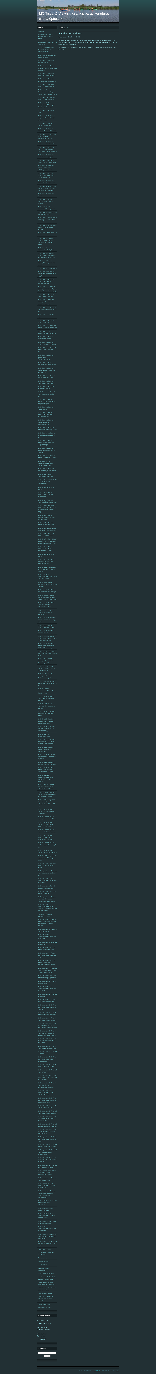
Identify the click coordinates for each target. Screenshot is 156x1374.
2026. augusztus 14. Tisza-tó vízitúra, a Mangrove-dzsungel (47, 1019)
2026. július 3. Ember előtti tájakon (46, 488)
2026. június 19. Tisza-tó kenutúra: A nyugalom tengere (47, 363)
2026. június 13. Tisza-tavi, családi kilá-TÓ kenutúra (46, 295)
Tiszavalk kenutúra (43, 1261)
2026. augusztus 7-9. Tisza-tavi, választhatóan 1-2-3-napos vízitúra (47, 955)
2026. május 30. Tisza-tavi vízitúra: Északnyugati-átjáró (46, 182)
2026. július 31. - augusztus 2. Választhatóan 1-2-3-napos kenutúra (47, 858)
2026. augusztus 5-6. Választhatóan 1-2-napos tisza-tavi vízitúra (47, 937)
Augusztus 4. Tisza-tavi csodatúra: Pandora (45, 915)
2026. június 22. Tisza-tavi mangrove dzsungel (46, 387)
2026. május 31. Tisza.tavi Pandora (46, 195)
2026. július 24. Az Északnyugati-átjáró (44, 735)
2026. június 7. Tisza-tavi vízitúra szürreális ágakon (46, 249)
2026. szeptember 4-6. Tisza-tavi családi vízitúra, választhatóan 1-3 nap (47, 1172)
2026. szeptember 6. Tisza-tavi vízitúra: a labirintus (47, 1179)
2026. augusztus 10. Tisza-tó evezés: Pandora (47, 982)
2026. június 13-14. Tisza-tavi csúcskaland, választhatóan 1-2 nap (47, 309)
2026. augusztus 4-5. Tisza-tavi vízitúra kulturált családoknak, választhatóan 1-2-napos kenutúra (47, 923)
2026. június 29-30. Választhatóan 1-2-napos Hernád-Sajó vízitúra (45, 463)
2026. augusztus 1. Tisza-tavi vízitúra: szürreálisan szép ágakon (47, 865)
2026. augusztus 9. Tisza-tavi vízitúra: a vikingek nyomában (47, 977)
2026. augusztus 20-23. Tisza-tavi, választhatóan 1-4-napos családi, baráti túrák (47, 1100)
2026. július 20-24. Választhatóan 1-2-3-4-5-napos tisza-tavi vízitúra (47, 691)
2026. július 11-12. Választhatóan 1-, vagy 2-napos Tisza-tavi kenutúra (47, 576)
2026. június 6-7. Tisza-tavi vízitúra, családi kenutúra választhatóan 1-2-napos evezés (46, 241)
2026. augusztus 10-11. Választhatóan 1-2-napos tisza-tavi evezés (47, 989)
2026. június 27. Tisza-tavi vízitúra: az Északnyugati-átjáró (47, 428)
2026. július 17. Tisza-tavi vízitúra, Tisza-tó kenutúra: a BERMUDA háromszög (46, 646)
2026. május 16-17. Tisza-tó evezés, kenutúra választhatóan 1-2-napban (47, 68)
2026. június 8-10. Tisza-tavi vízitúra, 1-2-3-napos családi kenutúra (46, 263)
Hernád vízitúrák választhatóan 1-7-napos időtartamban (47, 1278)
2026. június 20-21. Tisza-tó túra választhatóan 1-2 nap (46, 376)
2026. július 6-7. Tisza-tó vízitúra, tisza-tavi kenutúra (46, 523)
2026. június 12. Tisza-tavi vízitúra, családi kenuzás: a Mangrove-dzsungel (46, 302)
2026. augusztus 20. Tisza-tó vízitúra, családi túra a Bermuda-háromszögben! (47, 1085)
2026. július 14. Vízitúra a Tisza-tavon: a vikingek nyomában (46, 612)
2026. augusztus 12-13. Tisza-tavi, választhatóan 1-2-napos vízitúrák (47, 1007)
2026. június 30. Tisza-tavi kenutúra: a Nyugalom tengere (47, 470)
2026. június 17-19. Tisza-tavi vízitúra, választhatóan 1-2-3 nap (47, 349)
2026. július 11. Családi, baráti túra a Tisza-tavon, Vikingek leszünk (47, 569)
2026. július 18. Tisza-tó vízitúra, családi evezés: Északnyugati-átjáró (45, 661)
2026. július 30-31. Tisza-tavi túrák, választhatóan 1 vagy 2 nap (47, 845)
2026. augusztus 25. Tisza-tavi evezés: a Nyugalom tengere (47, 1145)
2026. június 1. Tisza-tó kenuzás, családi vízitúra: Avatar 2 (45, 201)
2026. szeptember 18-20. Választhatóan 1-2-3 (45, 1209)
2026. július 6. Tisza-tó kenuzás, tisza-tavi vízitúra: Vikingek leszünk (46, 517)
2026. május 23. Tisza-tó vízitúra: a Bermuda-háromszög (47, 130)
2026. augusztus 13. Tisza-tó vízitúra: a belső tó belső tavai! (47, 1013)
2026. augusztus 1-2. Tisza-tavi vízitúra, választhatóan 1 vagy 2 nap (47, 873)
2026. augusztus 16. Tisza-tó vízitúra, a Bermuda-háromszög (47, 1047)
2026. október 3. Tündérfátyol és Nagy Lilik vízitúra (47, 1222)
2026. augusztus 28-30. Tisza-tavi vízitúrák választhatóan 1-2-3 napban (47, 1159)
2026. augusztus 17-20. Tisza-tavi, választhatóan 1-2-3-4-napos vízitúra (47, 1059)
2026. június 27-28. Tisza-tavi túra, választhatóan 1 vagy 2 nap (47, 435)
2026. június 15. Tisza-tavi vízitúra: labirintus (46, 321)
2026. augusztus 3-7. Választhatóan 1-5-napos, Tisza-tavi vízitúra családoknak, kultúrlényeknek (47, 908)
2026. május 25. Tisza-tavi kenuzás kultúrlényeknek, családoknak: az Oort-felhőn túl (47, 149)
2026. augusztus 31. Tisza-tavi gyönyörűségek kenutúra (47, 1166)
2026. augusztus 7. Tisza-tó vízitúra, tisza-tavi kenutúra (46, 948)
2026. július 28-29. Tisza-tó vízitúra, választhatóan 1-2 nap (47, 818)
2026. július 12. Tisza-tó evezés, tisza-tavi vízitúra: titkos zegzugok (47, 584)
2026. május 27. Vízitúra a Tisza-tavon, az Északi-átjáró (47, 161)
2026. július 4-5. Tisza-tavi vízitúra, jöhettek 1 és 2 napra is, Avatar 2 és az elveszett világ (47, 509)
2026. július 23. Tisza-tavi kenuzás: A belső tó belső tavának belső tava (46, 721)
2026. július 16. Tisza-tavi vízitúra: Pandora (46, 632)
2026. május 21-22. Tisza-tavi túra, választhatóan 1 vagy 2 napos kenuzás (47, 118)
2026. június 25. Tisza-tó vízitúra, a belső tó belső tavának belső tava (45, 414)
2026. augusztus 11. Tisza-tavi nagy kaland (47, 995)
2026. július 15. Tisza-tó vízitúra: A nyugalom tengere (46, 626)
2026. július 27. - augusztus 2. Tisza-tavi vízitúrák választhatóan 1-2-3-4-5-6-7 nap (47, 803)
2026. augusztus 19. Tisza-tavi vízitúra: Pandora (47, 1071)
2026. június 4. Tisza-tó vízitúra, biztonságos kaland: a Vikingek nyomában (47, 220)
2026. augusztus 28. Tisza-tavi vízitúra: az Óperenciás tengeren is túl (47, 1152)
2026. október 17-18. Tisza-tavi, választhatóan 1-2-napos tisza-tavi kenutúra (47, 1236)
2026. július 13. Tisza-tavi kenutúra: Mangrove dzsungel (47, 590)
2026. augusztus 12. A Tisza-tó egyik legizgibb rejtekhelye (47, 1000)
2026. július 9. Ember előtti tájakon (46, 555)
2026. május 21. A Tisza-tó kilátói (46, 111)
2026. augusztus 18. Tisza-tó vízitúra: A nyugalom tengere (47, 1065)
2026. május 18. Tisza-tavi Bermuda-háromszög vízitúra (47, 80)
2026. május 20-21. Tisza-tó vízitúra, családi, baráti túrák (46, 98)
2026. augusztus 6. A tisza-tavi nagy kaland (47, 943)
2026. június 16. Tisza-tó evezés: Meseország (45, 337)
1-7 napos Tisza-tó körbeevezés (43, 1269)
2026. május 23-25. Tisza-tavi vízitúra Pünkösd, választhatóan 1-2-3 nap (47, 136)
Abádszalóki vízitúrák (44, 1249)
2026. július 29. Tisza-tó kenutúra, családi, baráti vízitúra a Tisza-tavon (45, 824)
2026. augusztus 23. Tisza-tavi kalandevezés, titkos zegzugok (47, 1125)
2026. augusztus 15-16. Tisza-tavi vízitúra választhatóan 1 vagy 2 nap (47, 1040)
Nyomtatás (97, 1371)
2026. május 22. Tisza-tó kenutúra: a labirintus (45, 124)
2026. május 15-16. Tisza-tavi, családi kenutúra (47, 56)
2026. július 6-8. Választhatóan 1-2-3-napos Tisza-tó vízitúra (47, 529)
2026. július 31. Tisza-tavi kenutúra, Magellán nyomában (47, 851)
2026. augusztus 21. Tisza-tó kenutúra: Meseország (47, 1106)
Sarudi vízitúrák (42, 1265)
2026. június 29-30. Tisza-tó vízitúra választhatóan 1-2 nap (47, 457)
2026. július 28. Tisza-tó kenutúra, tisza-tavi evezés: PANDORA (46, 811)
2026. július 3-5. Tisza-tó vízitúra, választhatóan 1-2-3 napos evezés (46, 494)
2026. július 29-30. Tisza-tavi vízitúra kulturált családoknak (47, 831)
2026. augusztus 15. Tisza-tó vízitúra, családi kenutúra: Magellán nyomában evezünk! (47, 1033)
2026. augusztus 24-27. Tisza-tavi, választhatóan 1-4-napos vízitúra (47, 1139)
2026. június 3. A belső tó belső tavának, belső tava (47, 213)
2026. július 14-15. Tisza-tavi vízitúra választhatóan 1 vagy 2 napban (47, 620)
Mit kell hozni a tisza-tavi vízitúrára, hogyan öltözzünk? (47, 1283)
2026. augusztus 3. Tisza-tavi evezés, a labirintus (47, 892)
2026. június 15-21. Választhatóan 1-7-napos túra (47, 332)
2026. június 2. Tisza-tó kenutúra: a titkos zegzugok (46, 208)
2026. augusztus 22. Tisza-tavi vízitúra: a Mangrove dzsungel (47, 1112)
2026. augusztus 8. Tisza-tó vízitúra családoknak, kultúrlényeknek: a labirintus (46, 963)
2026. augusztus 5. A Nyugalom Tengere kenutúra (47, 930)
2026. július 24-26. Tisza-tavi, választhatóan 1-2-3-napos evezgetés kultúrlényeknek (47, 741)
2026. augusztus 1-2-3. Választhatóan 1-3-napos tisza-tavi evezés (47, 880)
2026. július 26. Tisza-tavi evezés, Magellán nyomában (47, 763)
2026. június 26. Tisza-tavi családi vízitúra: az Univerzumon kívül (46, 422)
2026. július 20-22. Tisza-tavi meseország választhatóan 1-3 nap (47, 683)
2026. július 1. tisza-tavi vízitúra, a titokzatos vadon (46, 475)
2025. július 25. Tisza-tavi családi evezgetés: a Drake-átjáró (46, 749)
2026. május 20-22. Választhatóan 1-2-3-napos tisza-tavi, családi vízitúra (46, 105)
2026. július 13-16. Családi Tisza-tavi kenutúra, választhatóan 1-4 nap (46, 605)
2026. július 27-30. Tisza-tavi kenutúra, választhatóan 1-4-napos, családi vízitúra (46, 794)
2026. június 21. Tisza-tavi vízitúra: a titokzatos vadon (46, 382)
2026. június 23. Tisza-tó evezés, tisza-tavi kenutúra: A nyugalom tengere (47, 401)
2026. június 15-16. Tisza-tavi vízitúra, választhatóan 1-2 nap (47, 327)
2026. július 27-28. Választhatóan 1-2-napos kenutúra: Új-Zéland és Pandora (45, 778)
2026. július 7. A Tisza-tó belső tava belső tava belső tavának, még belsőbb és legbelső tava (47, 541)
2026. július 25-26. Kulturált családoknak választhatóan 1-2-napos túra (47, 757)
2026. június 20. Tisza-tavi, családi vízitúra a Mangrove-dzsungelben (46, 370)
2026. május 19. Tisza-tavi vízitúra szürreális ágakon (46, 85)
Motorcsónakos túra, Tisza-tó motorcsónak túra (47, 1289)
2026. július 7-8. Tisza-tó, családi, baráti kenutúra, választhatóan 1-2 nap (45, 548)
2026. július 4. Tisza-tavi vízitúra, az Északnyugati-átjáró (47, 501)
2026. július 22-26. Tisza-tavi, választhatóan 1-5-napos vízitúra (47, 713)
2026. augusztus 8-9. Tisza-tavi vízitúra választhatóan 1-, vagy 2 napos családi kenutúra (47, 970)
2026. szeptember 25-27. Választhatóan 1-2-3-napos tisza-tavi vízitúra (46, 1215)
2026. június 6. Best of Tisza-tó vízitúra (47, 234)
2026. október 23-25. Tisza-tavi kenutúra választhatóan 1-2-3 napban (47, 1244)
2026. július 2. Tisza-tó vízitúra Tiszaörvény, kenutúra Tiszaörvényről (47, 481)
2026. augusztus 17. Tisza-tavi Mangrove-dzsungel (47, 1052)
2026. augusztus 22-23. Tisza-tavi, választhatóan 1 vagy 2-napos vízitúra (47, 1118)
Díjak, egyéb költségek (45, 1293)
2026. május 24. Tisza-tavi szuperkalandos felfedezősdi (46, 143)
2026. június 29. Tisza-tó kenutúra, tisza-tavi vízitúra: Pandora (46, 450)
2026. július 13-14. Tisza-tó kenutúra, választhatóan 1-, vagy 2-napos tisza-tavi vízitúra (47, 597)
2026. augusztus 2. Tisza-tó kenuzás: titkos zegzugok (46, 887)
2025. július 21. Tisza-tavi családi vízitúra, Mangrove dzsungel (46, 698)
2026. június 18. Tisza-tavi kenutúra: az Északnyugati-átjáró (46, 357)
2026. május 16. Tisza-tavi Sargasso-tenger (46, 61)
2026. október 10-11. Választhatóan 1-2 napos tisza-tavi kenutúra (47, 1228)
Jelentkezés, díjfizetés (44, 1307)
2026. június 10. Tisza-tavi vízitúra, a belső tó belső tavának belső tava (46, 281)
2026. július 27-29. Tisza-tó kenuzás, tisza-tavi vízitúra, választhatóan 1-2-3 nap (46, 787)
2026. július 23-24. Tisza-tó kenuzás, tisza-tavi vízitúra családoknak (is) (46, 728)
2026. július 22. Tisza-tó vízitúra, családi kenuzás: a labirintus (46, 706)
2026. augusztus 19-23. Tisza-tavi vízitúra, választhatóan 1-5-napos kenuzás (47, 1077)
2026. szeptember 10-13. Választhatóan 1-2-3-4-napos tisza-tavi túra (47, 1185)
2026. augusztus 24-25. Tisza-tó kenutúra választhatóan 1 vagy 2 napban (47, 1131)
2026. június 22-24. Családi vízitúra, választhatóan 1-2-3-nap (47, 394)
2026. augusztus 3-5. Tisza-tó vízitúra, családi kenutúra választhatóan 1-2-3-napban (47, 899)
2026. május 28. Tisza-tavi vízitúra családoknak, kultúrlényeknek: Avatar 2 (46, 168)
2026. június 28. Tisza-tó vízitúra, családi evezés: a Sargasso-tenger (46, 442)
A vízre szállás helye (44, 1304)
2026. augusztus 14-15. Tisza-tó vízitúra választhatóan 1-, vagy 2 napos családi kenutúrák (47, 1025)
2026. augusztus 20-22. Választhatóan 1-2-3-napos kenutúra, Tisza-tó (46, 1092)
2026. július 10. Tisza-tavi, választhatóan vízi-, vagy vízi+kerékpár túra (46, 561)
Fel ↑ (117, 1371)
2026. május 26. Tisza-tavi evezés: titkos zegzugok (46, 156)
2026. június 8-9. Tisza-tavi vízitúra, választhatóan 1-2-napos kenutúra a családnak (46, 255)
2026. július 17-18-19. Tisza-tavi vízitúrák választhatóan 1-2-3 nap (47, 653)
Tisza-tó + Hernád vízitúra (46, 1273)
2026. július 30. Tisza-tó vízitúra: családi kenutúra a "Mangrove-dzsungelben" (46, 837)
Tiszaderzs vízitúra (43, 1258)
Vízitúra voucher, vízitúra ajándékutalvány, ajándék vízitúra (45, 36)
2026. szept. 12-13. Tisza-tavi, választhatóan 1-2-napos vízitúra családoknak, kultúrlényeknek (47, 1194)
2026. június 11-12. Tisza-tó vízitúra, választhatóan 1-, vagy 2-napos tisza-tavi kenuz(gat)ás (47, 289)
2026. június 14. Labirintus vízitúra (46, 316)
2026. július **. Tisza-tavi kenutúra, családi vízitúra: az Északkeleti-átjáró (46, 668)
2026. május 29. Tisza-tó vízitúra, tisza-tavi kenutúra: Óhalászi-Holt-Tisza (46, 175)
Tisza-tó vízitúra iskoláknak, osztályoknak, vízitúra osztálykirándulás (46, 49)
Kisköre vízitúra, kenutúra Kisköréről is (46, 1253)
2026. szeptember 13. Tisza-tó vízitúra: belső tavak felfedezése (47, 1202)
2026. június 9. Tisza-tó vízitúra (47, 268)
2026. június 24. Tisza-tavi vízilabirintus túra (46, 408)
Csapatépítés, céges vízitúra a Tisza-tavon (47, 43)
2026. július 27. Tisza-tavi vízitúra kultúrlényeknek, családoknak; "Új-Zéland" (46, 769)
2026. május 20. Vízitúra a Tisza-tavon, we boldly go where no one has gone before (47, 92)
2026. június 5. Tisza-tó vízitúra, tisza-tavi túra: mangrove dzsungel (47, 227)
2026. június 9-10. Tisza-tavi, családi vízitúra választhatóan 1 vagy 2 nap (47, 274)
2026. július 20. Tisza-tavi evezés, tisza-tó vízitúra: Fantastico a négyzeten (46, 676)
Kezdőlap (62, 27)
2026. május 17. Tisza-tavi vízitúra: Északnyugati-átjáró (46, 74)
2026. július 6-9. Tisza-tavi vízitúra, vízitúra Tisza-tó (46, 534)
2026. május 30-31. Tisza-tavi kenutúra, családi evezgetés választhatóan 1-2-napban (47, 188)
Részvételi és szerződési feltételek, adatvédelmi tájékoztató (45, 1299)
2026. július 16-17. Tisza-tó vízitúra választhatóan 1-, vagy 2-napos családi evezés (47, 638)
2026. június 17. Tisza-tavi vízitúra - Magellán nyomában (47, 343)
